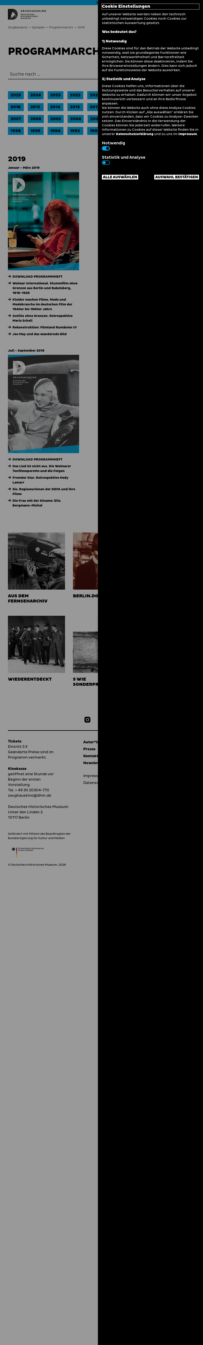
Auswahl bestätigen (176, 177)
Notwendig (113, 145)
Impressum (187, 134)
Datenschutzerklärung (134, 134)
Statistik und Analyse (123, 159)
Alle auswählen (120, 177)
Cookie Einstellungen (126, 6)
